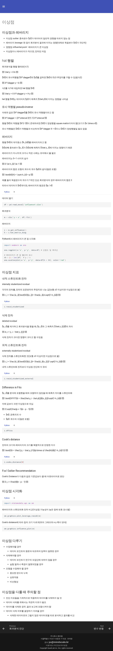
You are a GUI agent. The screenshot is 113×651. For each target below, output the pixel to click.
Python (7, 192)
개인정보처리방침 (60, 645)
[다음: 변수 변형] (101, 627)
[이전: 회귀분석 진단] (14, 627)
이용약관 (49, 645)
